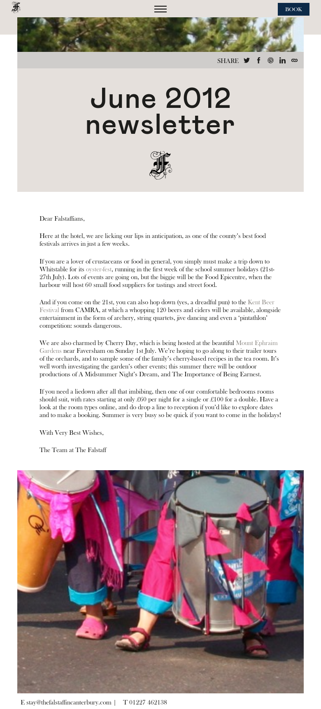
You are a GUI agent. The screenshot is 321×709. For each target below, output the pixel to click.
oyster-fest (99, 269)
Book (293, 9)
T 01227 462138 (145, 702)
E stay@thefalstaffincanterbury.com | (68, 702)
